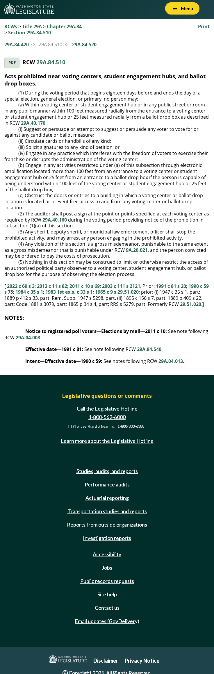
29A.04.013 (170, 361)
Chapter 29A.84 (64, 26)
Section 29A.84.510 (29, 32)
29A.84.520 (84, 44)
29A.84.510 (50, 62)
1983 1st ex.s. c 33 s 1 (69, 292)
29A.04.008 (28, 337)
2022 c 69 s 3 (21, 286)
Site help (107, 594)
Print (204, 26)
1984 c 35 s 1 (29, 292)
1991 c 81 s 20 (171, 286)
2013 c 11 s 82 (52, 286)
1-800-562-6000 (107, 417)
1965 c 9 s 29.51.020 (117, 292)
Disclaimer (105, 660)
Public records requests (107, 581)
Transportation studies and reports (107, 511)
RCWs (10, 26)
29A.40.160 (54, 220)
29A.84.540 (149, 349)
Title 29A (32, 26)
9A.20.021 (137, 250)
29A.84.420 (16, 44)
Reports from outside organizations (107, 524)
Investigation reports (107, 538)
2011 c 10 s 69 (84, 286)
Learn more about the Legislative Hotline (107, 441)
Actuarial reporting (107, 498)
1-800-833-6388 (130, 426)
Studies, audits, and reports (107, 471)
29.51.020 (190, 304)
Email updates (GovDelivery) (107, 621)
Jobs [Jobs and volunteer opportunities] (107, 567)
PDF (12, 62)
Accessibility (107, 554)
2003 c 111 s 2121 (121, 286)
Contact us (107, 608)
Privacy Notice (142, 660)
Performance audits (107, 484)
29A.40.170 (33, 123)
